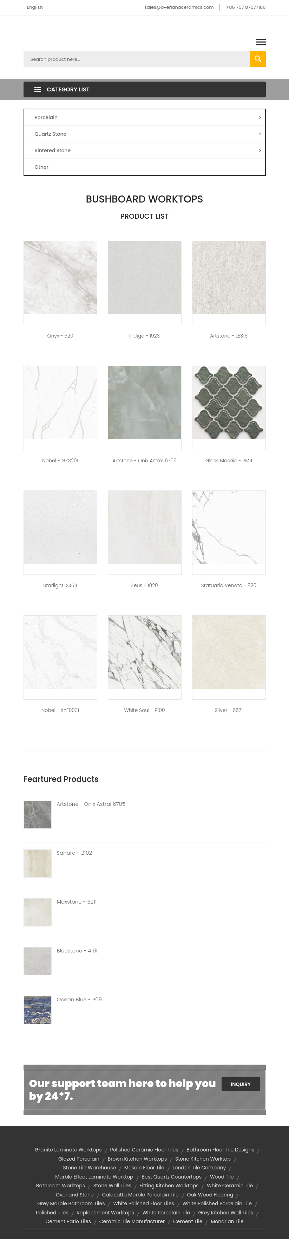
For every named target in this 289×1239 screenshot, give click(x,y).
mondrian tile (227, 1221)
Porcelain (148, 117)
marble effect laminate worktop (94, 1176)
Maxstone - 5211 (77, 901)
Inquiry (241, 1084)
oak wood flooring (210, 1194)
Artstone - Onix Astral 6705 (91, 804)
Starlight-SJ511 (60, 585)
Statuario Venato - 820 (228, 585)
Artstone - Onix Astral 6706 (144, 460)
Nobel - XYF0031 (60, 710)
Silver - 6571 (229, 710)
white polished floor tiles (143, 1203)
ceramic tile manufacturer (132, 1221)
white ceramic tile (230, 1185)
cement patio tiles (68, 1221)
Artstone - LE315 (229, 335)
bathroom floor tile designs (220, 1149)
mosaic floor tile (144, 1167)
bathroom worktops (60, 1185)
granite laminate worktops (68, 1149)
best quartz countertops (172, 1176)
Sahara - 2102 (74, 852)
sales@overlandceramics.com (179, 7)
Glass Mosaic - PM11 (228, 460)
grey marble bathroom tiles (71, 1203)
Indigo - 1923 (144, 335)
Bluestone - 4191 (77, 950)
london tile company (199, 1167)
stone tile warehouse (89, 1167)
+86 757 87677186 (245, 7)
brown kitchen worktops (137, 1158)
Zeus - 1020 (144, 585)
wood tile (222, 1176)
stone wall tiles (112, 1185)
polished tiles (52, 1212)
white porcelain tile (166, 1212)
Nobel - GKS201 (60, 460)
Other (41, 167)
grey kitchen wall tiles (225, 1212)
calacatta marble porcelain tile (140, 1194)
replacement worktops (105, 1212)
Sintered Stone (148, 150)
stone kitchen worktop (203, 1158)
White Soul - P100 (144, 710)
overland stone (75, 1194)
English (35, 7)
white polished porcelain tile (217, 1203)
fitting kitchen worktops (168, 1185)
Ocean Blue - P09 (79, 999)
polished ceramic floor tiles (144, 1149)
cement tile (188, 1221)
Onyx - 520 (60, 335)
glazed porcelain (78, 1158)
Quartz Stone (148, 134)
